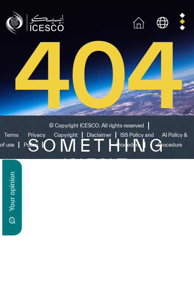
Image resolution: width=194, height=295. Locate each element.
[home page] (36, 22)
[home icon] (138, 22)
